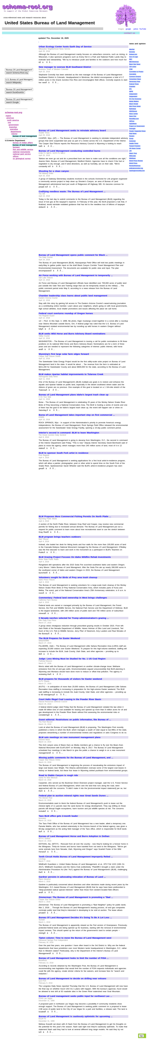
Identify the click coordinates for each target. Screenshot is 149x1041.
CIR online (132, 67)
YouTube (142, 29)
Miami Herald (133, 104)
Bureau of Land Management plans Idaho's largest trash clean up (73, 395)
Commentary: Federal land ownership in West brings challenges (73, 598)
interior (14, 134)
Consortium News (135, 79)
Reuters (131, 136)
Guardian (132, 86)
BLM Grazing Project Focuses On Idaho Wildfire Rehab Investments (75, 557)
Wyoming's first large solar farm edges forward (64, 354)
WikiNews (132, 158)
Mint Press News (135, 106)
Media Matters (134, 101)
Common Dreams (135, 76)
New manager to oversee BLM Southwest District (65, 67)
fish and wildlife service (23, 150)
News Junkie (133, 114)
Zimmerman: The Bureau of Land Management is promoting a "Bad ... (76, 897)
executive (14, 129)
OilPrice (131, 121)
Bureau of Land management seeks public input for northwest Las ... (75, 996)
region (8, 116)
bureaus (16, 147)
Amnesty (132, 52)
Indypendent (133, 96)
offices (15, 156)
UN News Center (135, 148)
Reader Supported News (137, 131)
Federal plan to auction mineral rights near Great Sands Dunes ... (73, 795)
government (14, 125)
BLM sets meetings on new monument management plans (70, 737)
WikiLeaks (132, 156)
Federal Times (134, 84)
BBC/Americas (134, 62)
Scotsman (132, 141)
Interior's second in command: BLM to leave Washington (69, 433)
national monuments (21, 152)
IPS (130, 89)
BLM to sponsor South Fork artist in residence (63, 453)
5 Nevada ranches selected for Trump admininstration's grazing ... (74, 618)
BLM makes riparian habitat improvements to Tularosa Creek (71, 374)
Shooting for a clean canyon (54, 171)
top (141, 1036)
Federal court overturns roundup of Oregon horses (66, 313)
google (128, 29)
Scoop (131, 138)
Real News (132, 133)
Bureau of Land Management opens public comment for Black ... (73, 255)
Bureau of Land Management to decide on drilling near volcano (72, 978)
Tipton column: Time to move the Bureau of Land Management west (75, 938)
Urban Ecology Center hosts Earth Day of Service (65, 46)
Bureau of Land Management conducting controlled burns (69, 151)
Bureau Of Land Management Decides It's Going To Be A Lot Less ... (75, 917)
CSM (130, 69)
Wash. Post (133, 153)
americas (10, 118)
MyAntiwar (132, 109)
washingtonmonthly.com (137, 171)
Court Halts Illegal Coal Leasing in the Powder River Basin (70, 699)
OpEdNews (133, 124)
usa (9, 122)
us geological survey (22, 159)
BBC (130, 59)
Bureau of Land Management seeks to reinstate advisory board (72, 130)
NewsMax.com (134, 119)
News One (132, 116)
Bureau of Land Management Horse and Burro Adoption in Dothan (74, 836)
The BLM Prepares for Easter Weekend (59, 638)
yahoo (135, 29)
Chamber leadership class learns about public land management (73, 295)
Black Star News (134, 64)
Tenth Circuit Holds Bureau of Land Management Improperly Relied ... (76, 856)
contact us (129, 33)
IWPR (131, 91)
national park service (22, 154)
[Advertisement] (63, 105)
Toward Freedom (134, 146)
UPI (130, 151)
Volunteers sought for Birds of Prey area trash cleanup (68, 577)
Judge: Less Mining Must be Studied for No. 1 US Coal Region (72, 659)
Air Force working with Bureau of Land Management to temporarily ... (76, 275)
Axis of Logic (133, 57)
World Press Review (136, 161)
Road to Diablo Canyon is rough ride (58, 775)
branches (13, 127)
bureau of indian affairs (23, 143)
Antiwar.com (133, 54)
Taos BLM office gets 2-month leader (58, 816)
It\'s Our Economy (135, 99)
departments (16, 132)
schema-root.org (13, 112)
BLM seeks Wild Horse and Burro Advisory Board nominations (72, 333)
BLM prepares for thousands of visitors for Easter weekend (70, 679)
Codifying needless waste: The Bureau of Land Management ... (72, 191)
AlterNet (131, 49)
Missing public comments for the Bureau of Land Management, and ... (76, 757)
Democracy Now (134, 81)
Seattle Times (133, 143)
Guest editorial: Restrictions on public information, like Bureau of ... (75, 719)
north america (13, 120)
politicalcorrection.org (136, 168)
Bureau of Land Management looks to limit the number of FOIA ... (74, 958)
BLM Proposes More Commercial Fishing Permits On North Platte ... (75, 516)
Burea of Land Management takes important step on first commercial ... (77, 415)
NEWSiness (133, 111)
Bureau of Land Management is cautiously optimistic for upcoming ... (75, 1016)
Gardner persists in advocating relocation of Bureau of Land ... (72, 877)
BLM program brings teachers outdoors (60, 537)
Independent (133, 94)
